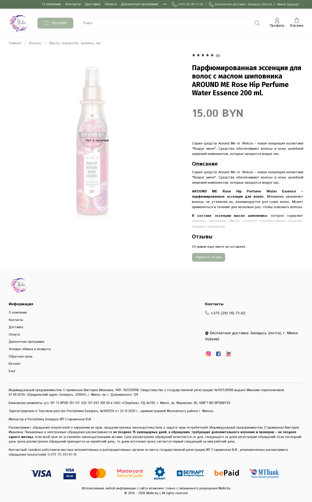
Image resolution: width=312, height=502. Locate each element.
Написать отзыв (208, 257)
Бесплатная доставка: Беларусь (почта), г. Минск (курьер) (254, 4)
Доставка (92, 4)
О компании (51, 4)
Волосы (35, 43)
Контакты (73, 4)
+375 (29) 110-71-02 (225, 313)
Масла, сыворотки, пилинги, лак (75, 43)
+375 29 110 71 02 (187, 4)
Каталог (55, 23)
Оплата (111, 4)
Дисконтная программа (139, 4)
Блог (12, 371)
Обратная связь (21, 356)
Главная (15, 43)
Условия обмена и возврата (30, 349)
